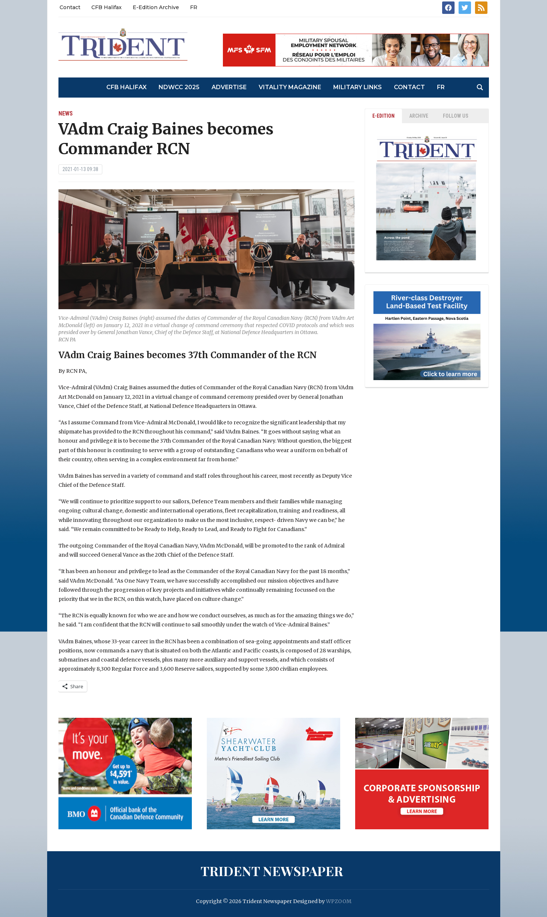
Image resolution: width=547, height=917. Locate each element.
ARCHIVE (418, 116)
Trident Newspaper (272, 870)
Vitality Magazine (290, 87)
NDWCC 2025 (179, 87)
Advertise (229, 87)
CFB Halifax (106, 7)
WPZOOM (339, 901)
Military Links (357, 87)
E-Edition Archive (156, 7)
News (65, 113)
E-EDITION (383, 116)
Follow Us (455, 116)
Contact (70, 7)
